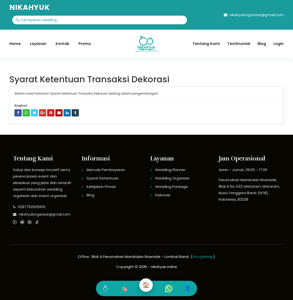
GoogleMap (202, 256)
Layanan (38, 43)
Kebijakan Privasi (101, 186)
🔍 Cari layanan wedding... (37, 20)
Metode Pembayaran (106, 169)
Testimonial (238, 43)
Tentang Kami (206, 43)
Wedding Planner (170, 169)
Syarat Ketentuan (103, 178)
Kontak (62, 43)
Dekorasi (162, 195)
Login (279, 43)
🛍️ (124, 288)
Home (15, 43)
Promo (84, 43)
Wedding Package (171, 186)
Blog (262, 43)
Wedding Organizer (172, 178)
